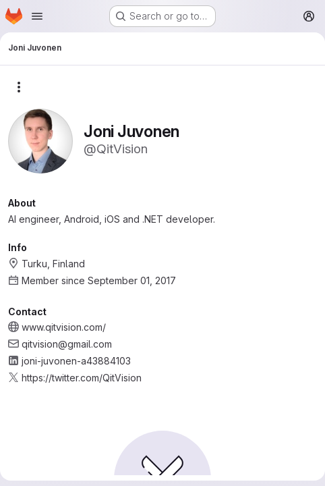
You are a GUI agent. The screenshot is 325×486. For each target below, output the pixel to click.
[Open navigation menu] (37, 16)
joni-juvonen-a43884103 (76, 361)
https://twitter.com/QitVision (82, 377)
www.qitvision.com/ (64, 327)
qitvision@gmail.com (67, 344)
